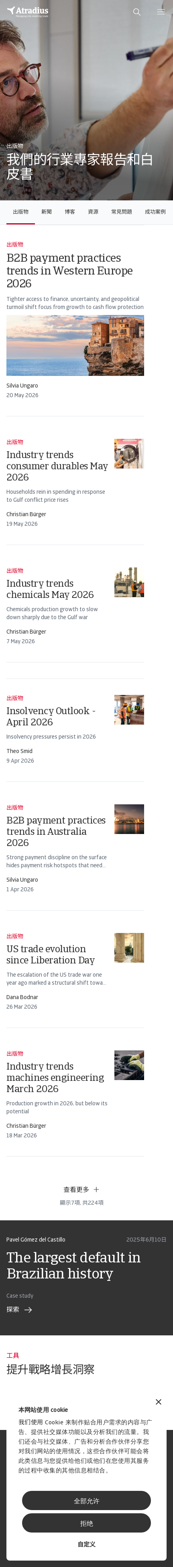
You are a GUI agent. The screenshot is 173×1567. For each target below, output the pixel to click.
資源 (93, 212)
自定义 (86, 1545)
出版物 (20, 212)
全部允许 (87, 1501)
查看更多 (81, 1189)
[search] (137, 12)
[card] (75, 320)
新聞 (46, 212)
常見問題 (121, 212)
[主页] (28, 12)
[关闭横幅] (158, 1403)
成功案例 (155, 212)
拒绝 (86, 1524)
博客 (70, 212)
